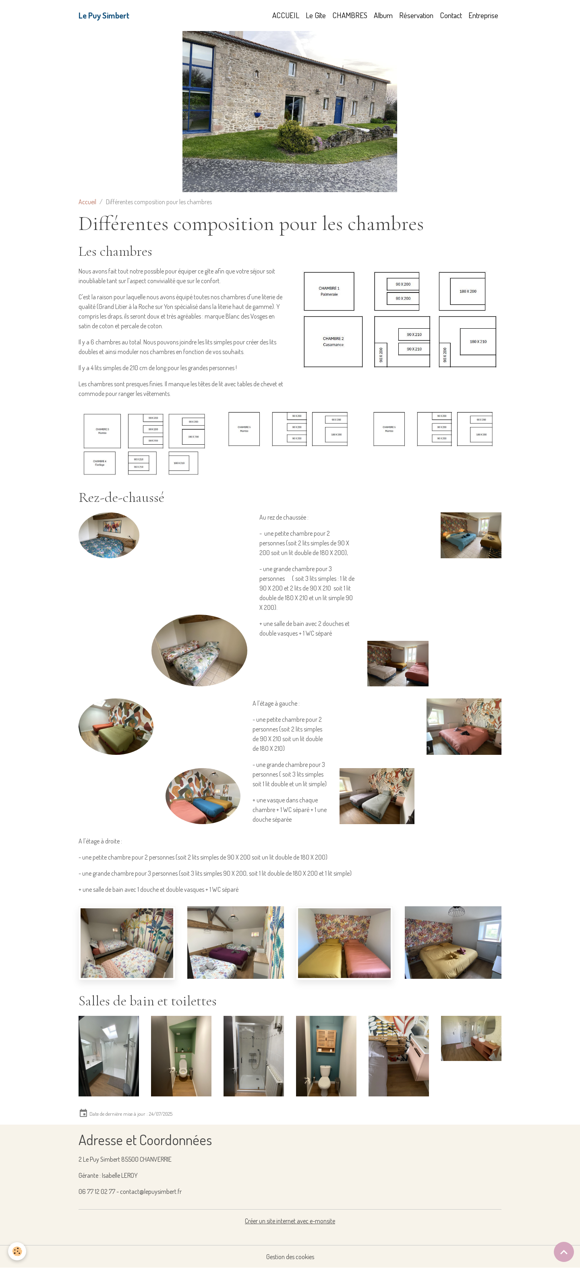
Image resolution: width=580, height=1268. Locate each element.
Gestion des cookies (290, 1257)
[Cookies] (17, 1251)
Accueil (87, 202)
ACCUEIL (285, 15)
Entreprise (483, 15)
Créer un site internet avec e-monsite (290, 1221)
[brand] (104, 15)
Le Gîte (316, 15)
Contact (451, 15)
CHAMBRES (349, 15)
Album (383, 15)
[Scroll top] (564, 1252)
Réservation (416, 15)
